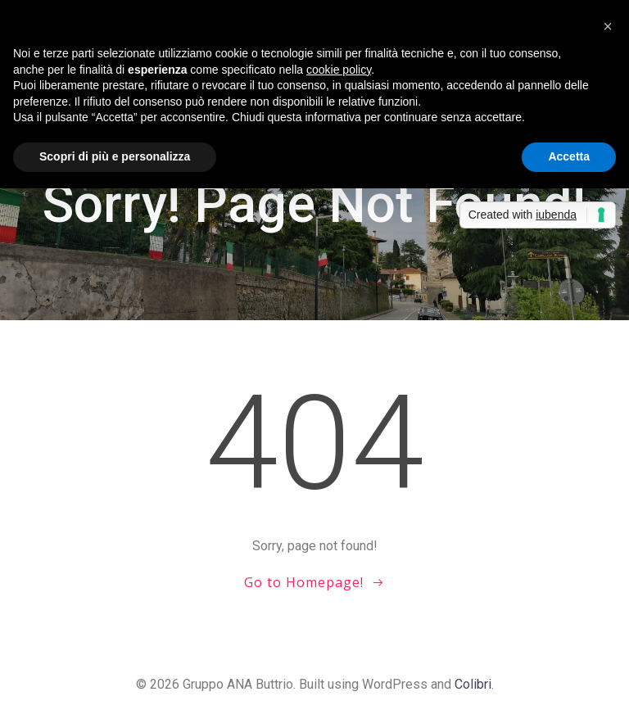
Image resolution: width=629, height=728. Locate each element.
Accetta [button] (569, 156)
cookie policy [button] (338, 69)
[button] (608, 26)
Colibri (473, 684)
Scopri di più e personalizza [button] (114, 156)
